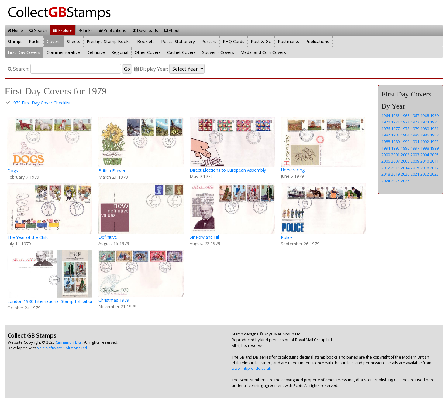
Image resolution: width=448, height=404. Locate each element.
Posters (208, 41)
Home (15, 30)
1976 (385, 128)
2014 (405, 167)
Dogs (12, 170)
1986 (424, 135)
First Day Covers (24, 52)
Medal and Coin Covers (263, 52)
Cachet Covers (181, 52)
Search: (18, 69)
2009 (415, 161)
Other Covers (148, 52)
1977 (395, 128)
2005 (434, 154)
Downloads (145, 30)
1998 (424, 148)
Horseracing (293, 170)
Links (86, 30)
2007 (395, 161)
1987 (434, 135)
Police (287, 237)
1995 (395, 148)
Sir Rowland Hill (205, 237)
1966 (405, 115)
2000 (385, 154)
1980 (424, 128)
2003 (415, 154)
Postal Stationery (178, 41)
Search (38, 30)
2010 (424, 161)
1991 (415, 141)
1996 (405, 148)
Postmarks (288, 41)
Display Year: (151, 69)
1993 (434, 141)
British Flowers (113, 170)
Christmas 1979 (113, 300)
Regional (119, 52)
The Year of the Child (28, 237)
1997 (415, 148)
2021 (415, 174)
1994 (385, 148)
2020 (405, 174)
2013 (395, 167)
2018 (385, 174)
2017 (434, 167)
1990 (405, 141)
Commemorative (63, 52)
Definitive (95, 52)
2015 (415, 167)
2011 (434, 161)
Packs (34, 41)
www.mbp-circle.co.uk (251, 368)
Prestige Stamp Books (109, 41)
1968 (424, 115)
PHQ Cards (233, 41)
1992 (424, 141)
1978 (405, 128)
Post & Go (261, 41)
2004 (424, 154)
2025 (395, 180)
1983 (395, 135)
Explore (62, 30)
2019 (395, 174)
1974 (424, 122)
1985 (415, 135)
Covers (53, 41)
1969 (434, 115)
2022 (424, 174)
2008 (405, 161)
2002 (405, 154)
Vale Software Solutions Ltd (62, 348)
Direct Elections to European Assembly (228, 170)
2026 (405, 180)
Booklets (146, 41)
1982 (385, 135)
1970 (385, 122)
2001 (395, 154)
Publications (112, 30)
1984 (405, 135)
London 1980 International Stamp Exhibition (50, 301)
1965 (395, 115)
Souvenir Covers (218, 52)
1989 (395, 141)
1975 (434, 122)
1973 (415, 122)
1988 (385, 141)
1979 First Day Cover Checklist (41, 103)
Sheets (73, 41)
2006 (385, 161)
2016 (424, 167)
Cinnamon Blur (69, 342)
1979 (415, 128)
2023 (434, 174)
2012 (385, 167)
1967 (415, 115)
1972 (405, 122)
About (172, 30)
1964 (385, 115)
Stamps (15, 41)
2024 (385, 180)
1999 (434, 148)
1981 (434, 128)
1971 (395, 122)
